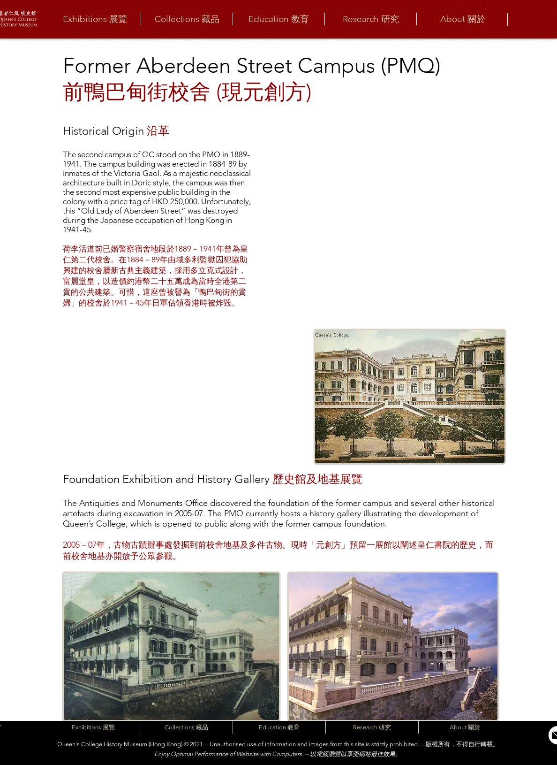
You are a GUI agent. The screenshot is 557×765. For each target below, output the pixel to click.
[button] (95, 19)
